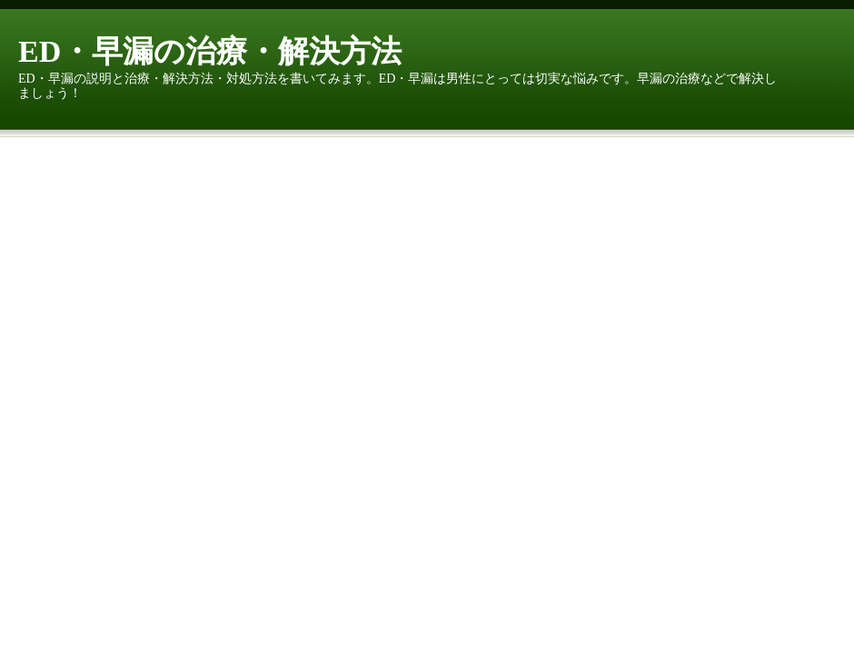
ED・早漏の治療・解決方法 (210, 51)
